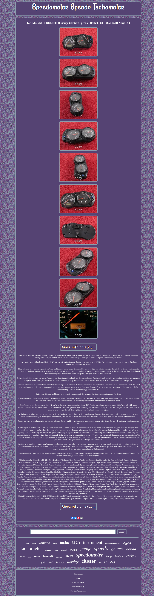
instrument (92, 542)
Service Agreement (78, 591)
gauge (85, 548)
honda (131, 549)
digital (127, 543)
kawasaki (48, 556)
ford (27, 544)
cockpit (131, 556)
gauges (117, 548)
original (73, 550)
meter (69, 556)
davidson (119, 556)
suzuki (102, 562)
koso (34, 544)
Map (78, 578)
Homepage (78, 574)
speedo (101, 548)
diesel (64, 550)
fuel (43, 562)
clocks (37, 556)
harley (60, 562)
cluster (89, 561)
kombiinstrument (112, 544)
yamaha (44, 543)
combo (56, 550)
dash (50, 562)
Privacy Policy (78, 586)
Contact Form (78, 582)
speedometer (89, 555)
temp (109, 556)
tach (76, 542)
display (73, 562)
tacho (64, 542)
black (112, 562)
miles (22, 556)
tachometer (31, 548)
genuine (48, 550)
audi (55, 544)
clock (29, 557)
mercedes (59, 557)
